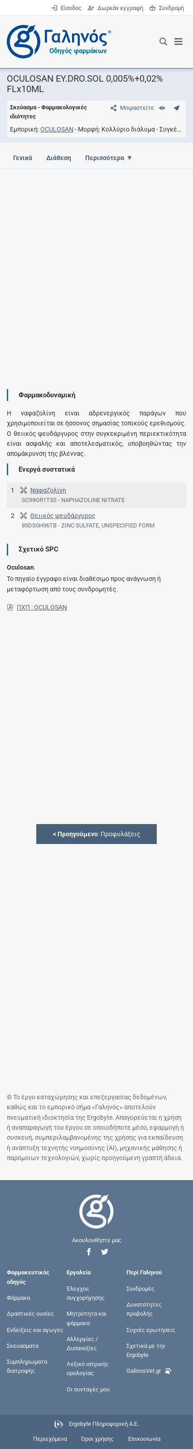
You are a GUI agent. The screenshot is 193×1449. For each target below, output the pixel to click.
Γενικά (22, 157)
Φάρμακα (18, 1297)
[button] (89, 1252)
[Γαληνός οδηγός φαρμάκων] (56, 41)
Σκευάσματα (23, 1345)
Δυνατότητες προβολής (144, 1309)
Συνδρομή (166, 8)
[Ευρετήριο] (162, 107)
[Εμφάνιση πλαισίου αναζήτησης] (163, 42)
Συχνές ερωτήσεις (150, 1329)
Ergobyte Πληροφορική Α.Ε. (104, 1423)
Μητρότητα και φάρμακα (86, 1318)
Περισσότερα (104, 157)
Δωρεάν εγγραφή (116, 8)
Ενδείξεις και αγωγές (35, 1329)
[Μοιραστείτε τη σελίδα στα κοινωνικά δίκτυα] (130, 107)
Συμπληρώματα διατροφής (27, 1366)
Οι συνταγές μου (88, 1389)
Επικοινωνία (144, 1438)
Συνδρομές (140, 1288)
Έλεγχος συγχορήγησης (86, 1293)
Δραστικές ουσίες (30, 1313)
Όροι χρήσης (97, 1438)
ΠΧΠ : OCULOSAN (42, 607)
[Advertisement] (96, 272)
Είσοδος (67, 8)
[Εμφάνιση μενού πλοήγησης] (178, 42)
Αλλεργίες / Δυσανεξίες (82, 1343)
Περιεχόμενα (50, 1438)
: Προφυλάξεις (96, 834)
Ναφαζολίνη (48, 490)
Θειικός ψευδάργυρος (63, 515)
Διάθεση (58, 157)
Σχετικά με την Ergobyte (145, 1350)
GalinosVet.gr (149, 1370)
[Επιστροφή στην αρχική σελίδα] (96, 1219)
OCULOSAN (56, 129)
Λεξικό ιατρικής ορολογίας (88, 1368)
